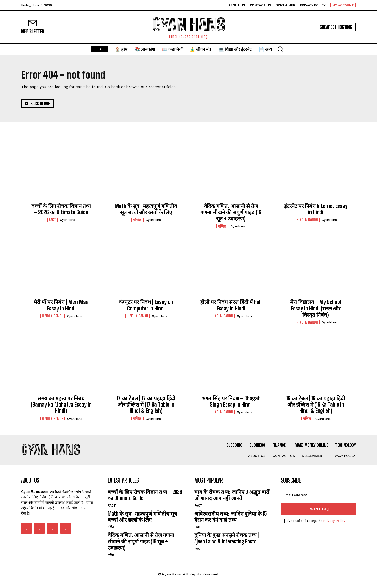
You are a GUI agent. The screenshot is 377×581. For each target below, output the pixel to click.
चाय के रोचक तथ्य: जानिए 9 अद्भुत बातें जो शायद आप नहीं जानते (231, 495)
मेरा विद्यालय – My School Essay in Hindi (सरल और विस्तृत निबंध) (315, 308)
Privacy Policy (334, 520)
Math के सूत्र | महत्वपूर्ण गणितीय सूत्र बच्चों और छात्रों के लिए (146, 209)
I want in (318, 509)
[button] (280, 49)
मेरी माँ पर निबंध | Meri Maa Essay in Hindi (61, 305)
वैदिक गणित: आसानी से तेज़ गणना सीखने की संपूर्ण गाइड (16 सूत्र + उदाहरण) (230, 212)
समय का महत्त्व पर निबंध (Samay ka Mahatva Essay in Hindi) (61, 404)
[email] (318, 495)
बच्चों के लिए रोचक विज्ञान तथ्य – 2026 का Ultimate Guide (61, 209)
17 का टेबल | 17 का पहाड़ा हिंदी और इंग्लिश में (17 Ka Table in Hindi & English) (146, 404)
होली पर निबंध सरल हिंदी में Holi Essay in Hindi (231, 305)
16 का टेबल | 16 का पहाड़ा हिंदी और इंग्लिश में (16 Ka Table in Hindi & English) (315, 404)
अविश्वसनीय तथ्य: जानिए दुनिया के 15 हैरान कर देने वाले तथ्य (230, 516)
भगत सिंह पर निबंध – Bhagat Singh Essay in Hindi (231, 401)
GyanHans (67, 220)
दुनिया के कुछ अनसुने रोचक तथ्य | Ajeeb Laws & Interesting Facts (226, 538)
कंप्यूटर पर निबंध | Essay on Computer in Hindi (146, 305)
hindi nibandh (307, 220)
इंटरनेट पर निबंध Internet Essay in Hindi (315, 209)
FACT (52, 220)
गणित (137, 220)
